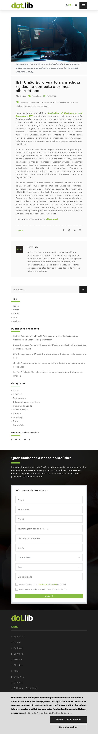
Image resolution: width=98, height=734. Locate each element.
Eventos (18, 660)
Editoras (18, 648)
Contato (18, 682)
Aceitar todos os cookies (68, 719)
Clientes (18, 665)
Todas (16, 391)
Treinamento (19, 398)
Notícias (17, 414)
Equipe (17, 642)
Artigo (16, 310)
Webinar (17, 321)
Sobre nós (19, 637)
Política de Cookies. (62, 713)
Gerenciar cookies (68, 727)
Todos (16, 306)
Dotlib (16, 421)
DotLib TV (19, 677)
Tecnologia (18, 417)
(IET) (30, 116)
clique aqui (52, 219)
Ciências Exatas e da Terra (26, 402)
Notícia (16, 314)
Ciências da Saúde (22, 406)
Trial (15, 317)
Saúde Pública (20, 410)
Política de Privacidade (48, 585)
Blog (16, 671)
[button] (69, 5)
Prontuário (18, 425)
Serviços (18, 654)
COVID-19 (17, 394)
